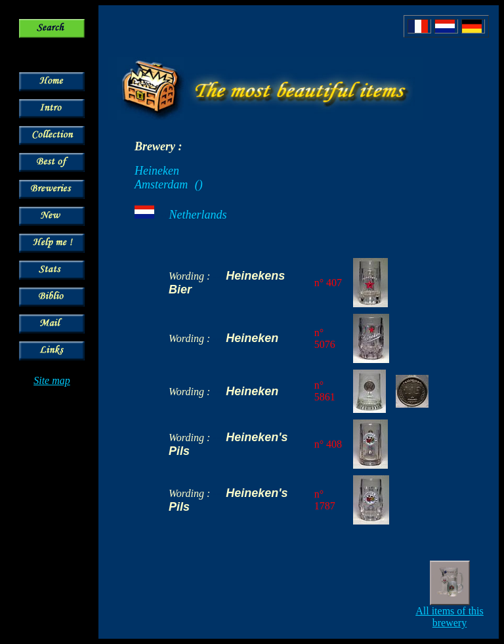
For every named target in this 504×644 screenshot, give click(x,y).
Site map (51, 380)
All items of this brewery (449, 616)
